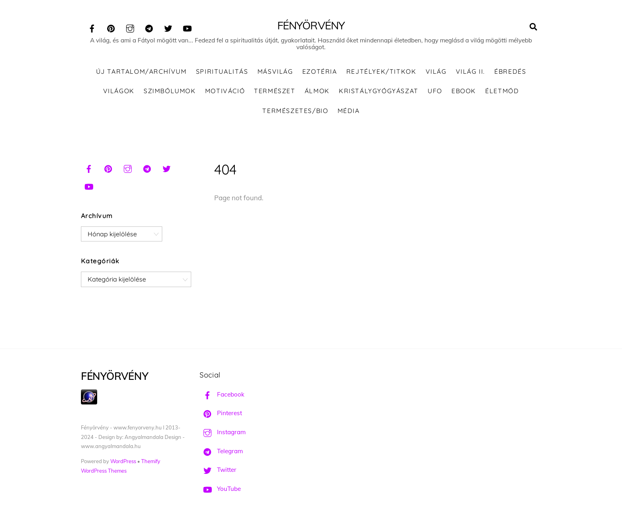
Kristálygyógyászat (379, 91)
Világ (436, 71)
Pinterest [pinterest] (221, 413)
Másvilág (275, 71)
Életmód (502, 91)
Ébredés (510, 71)
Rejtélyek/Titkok (381, 71)
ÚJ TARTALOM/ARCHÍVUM (141, 71)
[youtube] (187, 27)
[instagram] (130, 27)
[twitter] (168, 27)
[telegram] (149, 27)
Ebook (463, 91)
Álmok (317, 91)
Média (349, 111)
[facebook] (92, 27)
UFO (435, 91)
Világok (118, 91)
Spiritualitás (222, 71)
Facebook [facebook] (222, 394)
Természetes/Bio (295, 111)
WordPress (123, 461)
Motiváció (225, 91)
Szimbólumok (170, 91)
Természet (274, 91)
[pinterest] (111, 27)
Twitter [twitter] (218, 469)
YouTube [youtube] (220, 488)
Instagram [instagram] (223, 432)
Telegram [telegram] (221, 451)
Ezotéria (319, 71)
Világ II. (470, 71)
